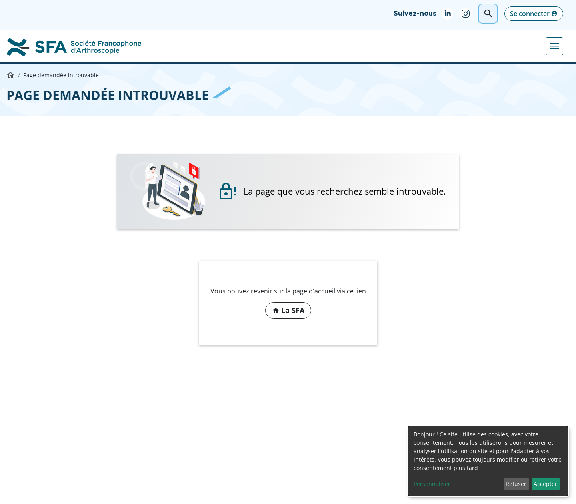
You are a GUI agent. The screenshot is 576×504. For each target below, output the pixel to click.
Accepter (545, 484)
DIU (275, 46)
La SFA (157, 46)
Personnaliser (432, 484)
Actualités (498, 46)
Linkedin (450, 13)
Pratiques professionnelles (391, 46)
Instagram (469, 13)
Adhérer (540, 46)
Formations (237, 46)
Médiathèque (315, 46)
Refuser (516, 484)
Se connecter (530, 13)
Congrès (193, 46)
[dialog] (488, 461)
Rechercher (488, 14)
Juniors (457, 46)
